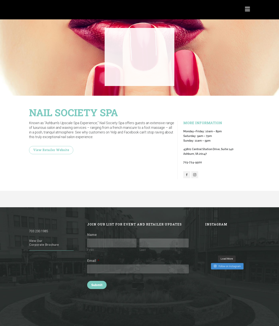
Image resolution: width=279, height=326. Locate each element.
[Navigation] (247, 9)
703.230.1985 (38, 231)
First (90, 250)
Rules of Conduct (79, 317)
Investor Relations (239, 317)
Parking (220, 317)
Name (92, 235)
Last (143, 250)
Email (93, 261)
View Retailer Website (51, 150)
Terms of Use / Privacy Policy (110, 317)
